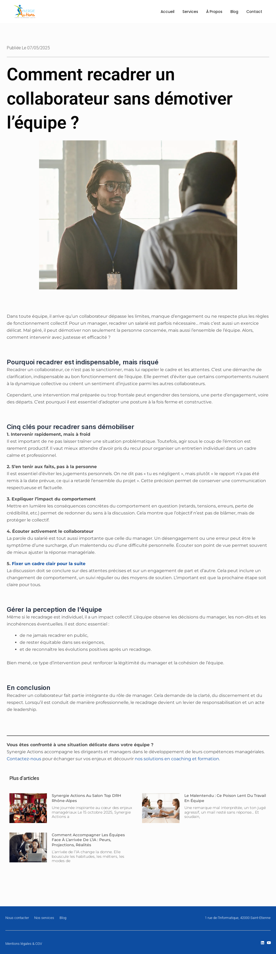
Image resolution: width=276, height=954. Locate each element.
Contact (254, 11)
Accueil (167, 11)
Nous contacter (17, 918)
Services (190, 11)
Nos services (44, 918)
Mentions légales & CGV (23, 944)
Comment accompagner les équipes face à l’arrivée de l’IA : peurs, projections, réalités (88, 839)
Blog (234, 11)
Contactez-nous (24, 758)
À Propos (214, 11)
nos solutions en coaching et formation (176, 758)
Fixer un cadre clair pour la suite (48, 563)
